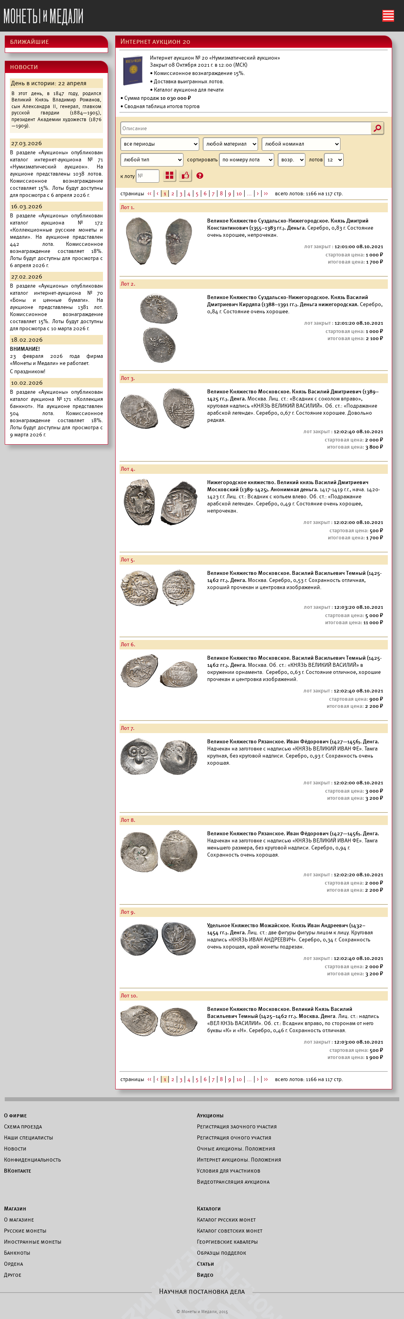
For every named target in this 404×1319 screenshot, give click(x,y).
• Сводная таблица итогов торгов (160, 106)
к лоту (139, 176)
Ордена (13, 1264)
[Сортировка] (291, 160)
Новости (15, 1148)
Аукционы (210, 1115)
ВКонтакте (17, 1170)
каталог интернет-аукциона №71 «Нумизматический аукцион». (56, 163)
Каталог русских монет (226, 1219)
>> (266, 193)
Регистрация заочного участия (237, 1126)
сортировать (246, 160)
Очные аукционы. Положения (236, 1148)
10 (239, 193)
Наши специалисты (28, 1137)
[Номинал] (301, 144)
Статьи (205, 1264)
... (249, 193)
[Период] (159, 144)
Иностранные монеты (33, 1242)
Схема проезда (23, 1126)
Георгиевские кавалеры (227, 1242)
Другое (12, 1275)
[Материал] (230, 144)
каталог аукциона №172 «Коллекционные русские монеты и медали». (56, 229)
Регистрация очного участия (234, 1137)
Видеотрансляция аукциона (233, 1182)
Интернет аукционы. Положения (239, 1159)
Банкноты (17, 1253)
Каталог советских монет (229, 1230)
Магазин (15, 1208)
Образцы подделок (221, 1253)
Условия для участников (228, 1170)
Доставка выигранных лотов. (189, 81)
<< (150, 193)
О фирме (15, 1115)
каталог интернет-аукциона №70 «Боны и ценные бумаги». (56, 296)
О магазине (19, 1219)
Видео (205, 1275)
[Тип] (151, 160)
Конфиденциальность (32, 1159)
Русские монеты (25, 1230)
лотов (326, 160)
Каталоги (209, 1208)
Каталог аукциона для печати (189, 89)
